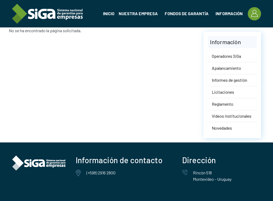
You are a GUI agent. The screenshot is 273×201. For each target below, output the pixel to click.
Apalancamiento (226, 68)
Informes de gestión (229, 80)
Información (229, 13)
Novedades (222, 127)
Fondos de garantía (187, 13)
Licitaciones (223, 92)
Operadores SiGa (226, 56)
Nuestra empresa (138, 13)
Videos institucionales (231, 115)
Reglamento (222, 103)
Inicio (108, 13)
